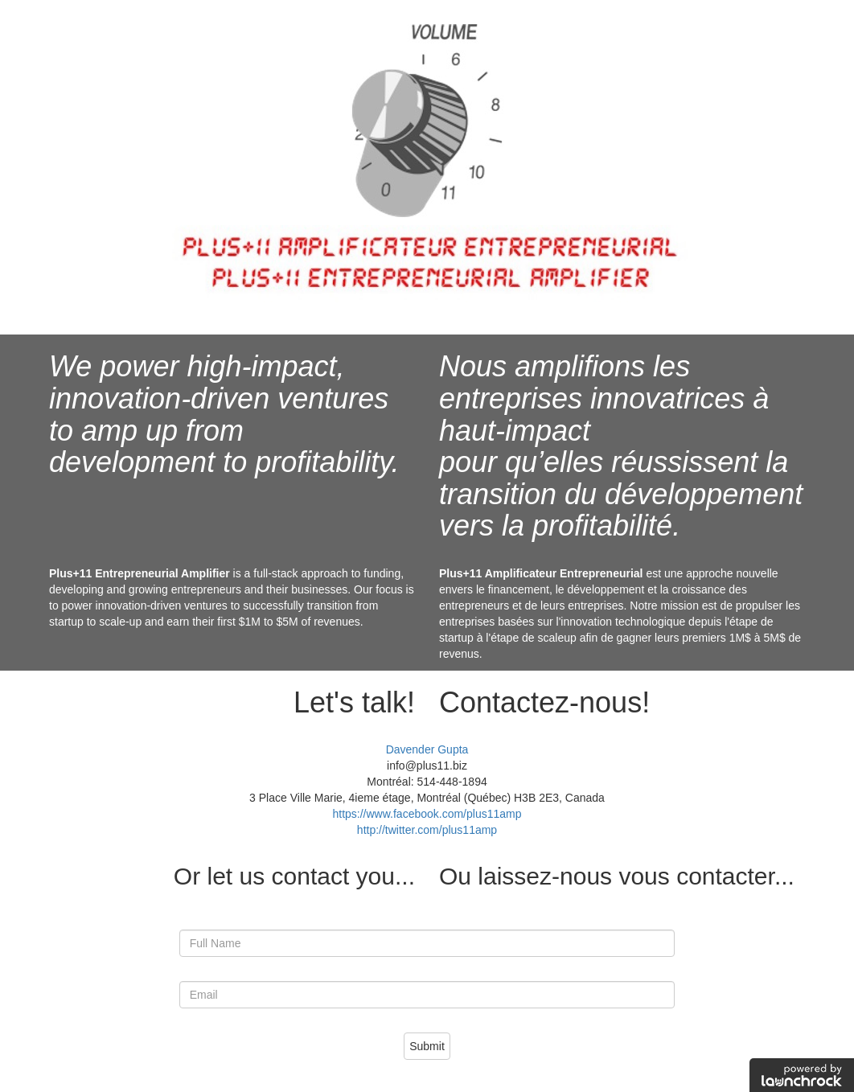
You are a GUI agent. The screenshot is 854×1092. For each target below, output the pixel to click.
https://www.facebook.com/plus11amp (426, 813)
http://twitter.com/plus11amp (427, 829)
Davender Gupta (427, 749)
